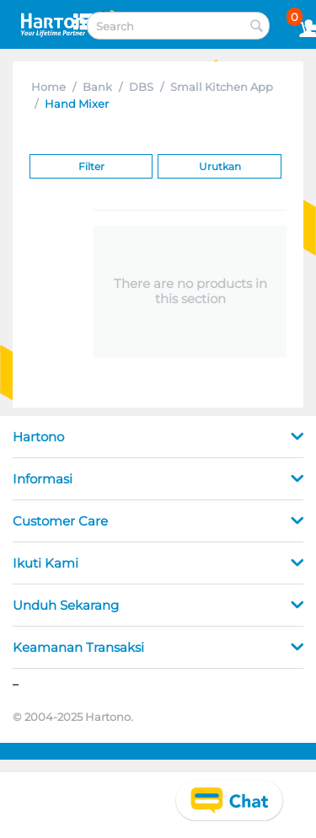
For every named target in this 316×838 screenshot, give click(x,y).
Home (48, 86)
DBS (141, 86)
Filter (91, 166)
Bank (97, 86)
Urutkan (220, 166)
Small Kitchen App (221, 86)
